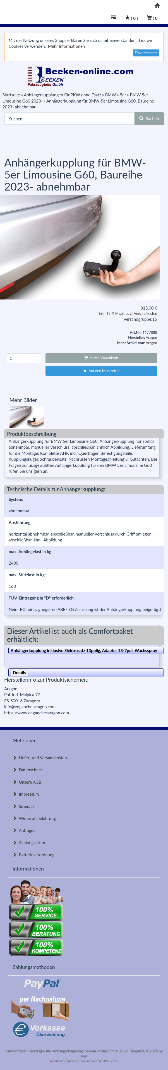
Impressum (26, 793)
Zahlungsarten (29, 842)
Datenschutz (27, 769)
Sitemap (23, 806)
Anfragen (24, 830)
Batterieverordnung (33, 854)
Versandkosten (145, 313)
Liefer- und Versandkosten (40, 757)
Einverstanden (146, 53)
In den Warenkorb (101, 358)
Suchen (149, 118)
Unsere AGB (27, 781)
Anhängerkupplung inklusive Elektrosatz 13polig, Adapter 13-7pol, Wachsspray (84, 650)
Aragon (151, 343)
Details (19, 672)
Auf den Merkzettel (101, 370)
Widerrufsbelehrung (34, 818)
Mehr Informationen (66, 46)
